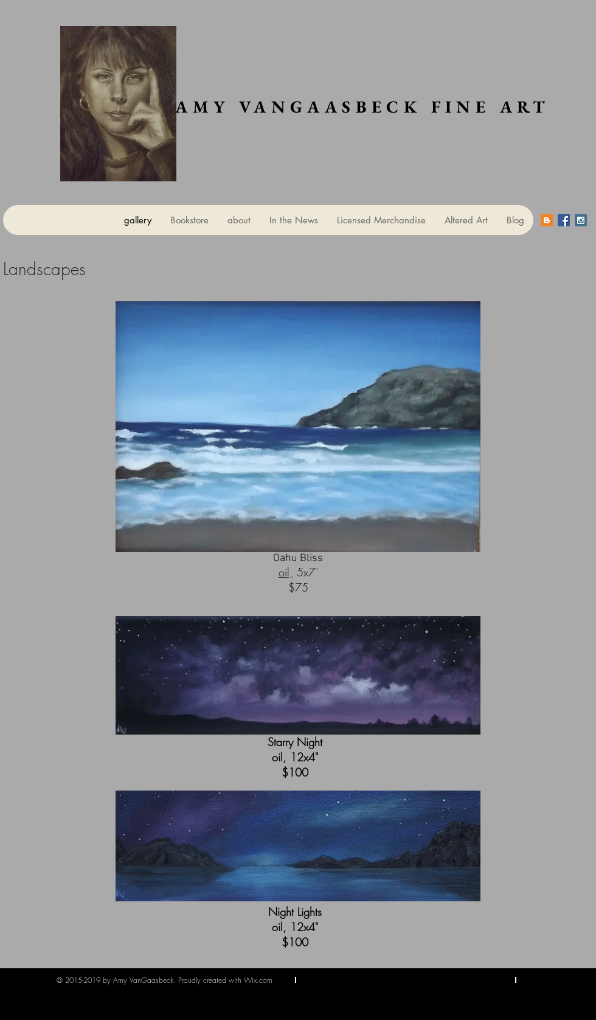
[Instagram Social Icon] (581, 220)
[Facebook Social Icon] (564, 220)
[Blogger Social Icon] (547, 220)
